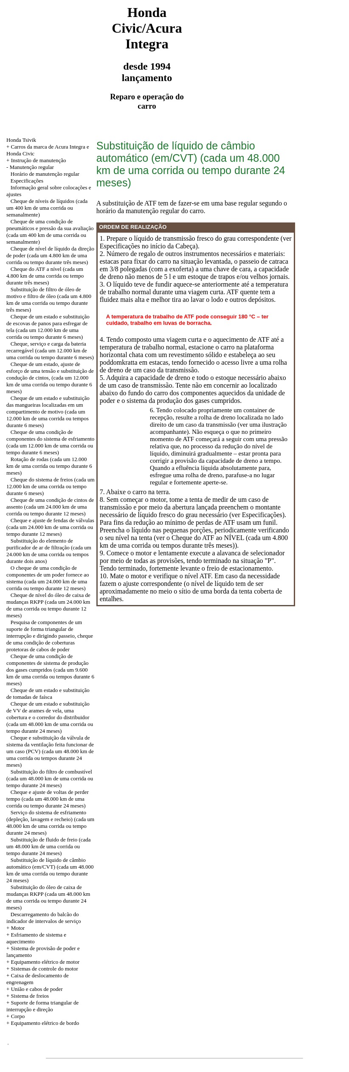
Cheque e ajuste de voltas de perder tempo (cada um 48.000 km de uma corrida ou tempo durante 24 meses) (47, 799)
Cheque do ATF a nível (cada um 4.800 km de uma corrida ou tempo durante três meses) (45, 276)
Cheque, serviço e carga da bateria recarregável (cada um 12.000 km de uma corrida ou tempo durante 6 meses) (50, 350)
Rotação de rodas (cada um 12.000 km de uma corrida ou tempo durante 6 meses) (49, 466)
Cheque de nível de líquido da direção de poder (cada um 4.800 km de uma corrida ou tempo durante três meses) (50, 255)
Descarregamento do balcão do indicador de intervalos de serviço (43, 917)
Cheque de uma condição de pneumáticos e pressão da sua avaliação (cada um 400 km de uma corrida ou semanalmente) (49, 231)
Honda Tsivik (21, 140)
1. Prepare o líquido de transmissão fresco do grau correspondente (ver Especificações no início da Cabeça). (196, 242)
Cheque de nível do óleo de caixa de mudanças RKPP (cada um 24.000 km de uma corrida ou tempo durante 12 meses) (48, 605)
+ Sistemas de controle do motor (42, 968)
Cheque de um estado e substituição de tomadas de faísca (48, 693)
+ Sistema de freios (27, 996)
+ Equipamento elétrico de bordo (42, 1023)
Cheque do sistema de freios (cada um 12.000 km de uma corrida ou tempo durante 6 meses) (50, 486)
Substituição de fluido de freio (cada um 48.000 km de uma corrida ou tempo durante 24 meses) (48, 846)
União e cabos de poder (37, 989)
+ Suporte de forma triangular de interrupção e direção (42, 1006)
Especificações (27, 180)
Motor (18, 928)
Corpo (18, 1016)
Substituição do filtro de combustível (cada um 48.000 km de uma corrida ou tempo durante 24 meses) (49, 778)
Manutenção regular (32, 167)
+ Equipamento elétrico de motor (42, 962)
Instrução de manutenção (38, 160)
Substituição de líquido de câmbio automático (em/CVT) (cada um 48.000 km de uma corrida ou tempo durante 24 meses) (49, 870)
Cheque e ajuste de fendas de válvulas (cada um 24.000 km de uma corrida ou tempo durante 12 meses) (50, 527)
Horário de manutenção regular (45, 174)
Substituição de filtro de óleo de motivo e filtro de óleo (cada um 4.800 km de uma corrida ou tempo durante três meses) (48, 299)
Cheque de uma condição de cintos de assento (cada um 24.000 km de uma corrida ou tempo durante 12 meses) (50, 507)
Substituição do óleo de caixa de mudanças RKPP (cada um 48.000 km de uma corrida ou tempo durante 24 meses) (48, 897)
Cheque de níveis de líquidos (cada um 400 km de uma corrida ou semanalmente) (46, 208)
